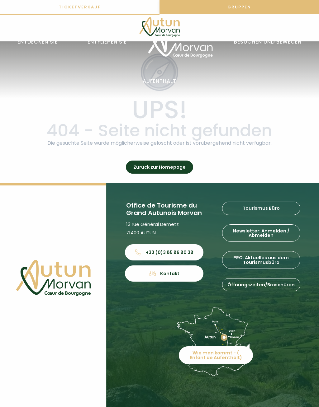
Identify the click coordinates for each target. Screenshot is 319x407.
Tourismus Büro (261, 208)
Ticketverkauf (80, 7)
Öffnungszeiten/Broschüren (261, 285)
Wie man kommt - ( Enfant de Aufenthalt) (216, 355)
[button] (37, 42)
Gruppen (239, 7)
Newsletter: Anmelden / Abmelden (261, 233)
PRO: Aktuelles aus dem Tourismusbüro (261, 260)
